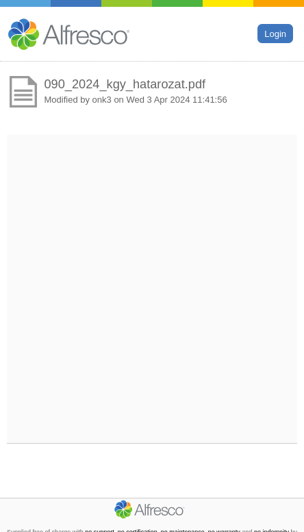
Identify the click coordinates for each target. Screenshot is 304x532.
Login (275, 33)
